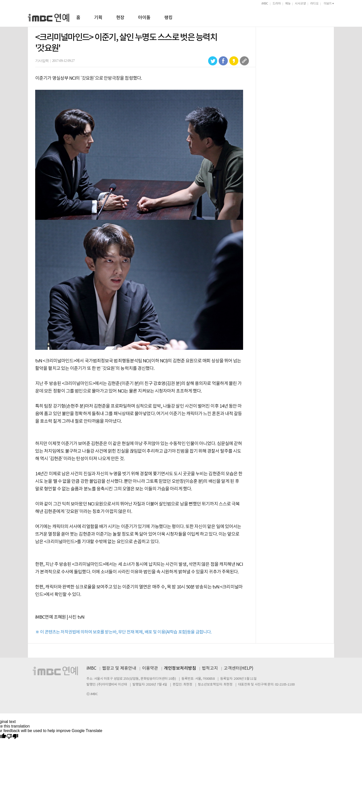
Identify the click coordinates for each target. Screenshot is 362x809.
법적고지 (210, 668)
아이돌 (144, 17)
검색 (332, 17)
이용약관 (150, 668)
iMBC (264, 3)
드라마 (277, 3)
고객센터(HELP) (238, 668)
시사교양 (300, 3)
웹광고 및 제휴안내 (119, 668)
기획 (98, 17)
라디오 (314, 3)
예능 (288, 3)
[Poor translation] (12, 736)
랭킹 (168, 17)
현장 (120, 17)
